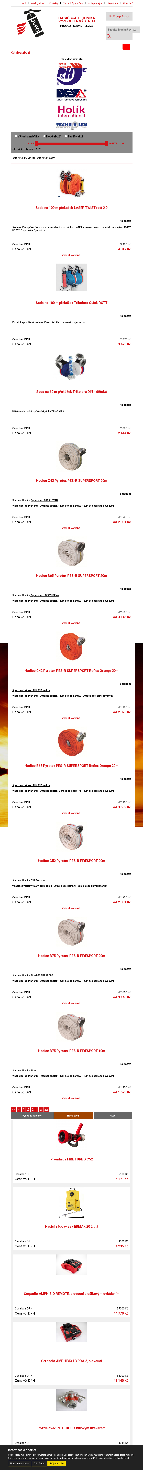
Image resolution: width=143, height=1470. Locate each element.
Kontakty (53, 3)
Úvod (23, 3)
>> (46, 1109)
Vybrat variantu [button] (71, 255)
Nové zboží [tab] (73, 1115)
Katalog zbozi (38, 3)
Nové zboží (51, 136)
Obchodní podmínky (73, 3)
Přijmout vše (57, 1463)
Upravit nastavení (19, 1463)
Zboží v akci (74, 136)
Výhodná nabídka (27, 136)
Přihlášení (128, 3)
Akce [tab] (112, 1115)
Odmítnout (39, 1463)
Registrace (113, 3)
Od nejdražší (46, 158)
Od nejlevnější (24, 158)
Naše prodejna (95, 3)
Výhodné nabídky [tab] (31, 1115)
